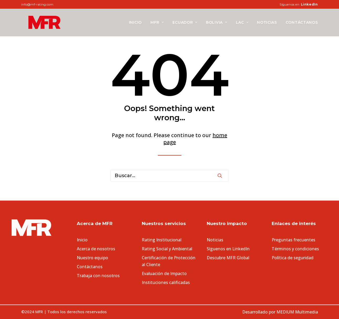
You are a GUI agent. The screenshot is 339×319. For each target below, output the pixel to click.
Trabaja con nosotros (98, 275)
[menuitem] (298, 4)
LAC (242, 22)
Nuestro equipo (92, 258)
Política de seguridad (292, 258)
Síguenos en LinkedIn (228, 249)
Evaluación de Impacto (164, 273)
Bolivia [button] (216, 22)
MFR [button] (157, 22)
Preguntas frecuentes (293, 240)
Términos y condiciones (295, 249)
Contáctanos (302, 22)
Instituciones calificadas (166, 282)
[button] (220, 175)
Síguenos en (299, 4)
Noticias (267, 22)
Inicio (135, 22)
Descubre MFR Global (228, 258)
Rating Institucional (161, 240)
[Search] (169, 176)
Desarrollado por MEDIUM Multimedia (280, 312)
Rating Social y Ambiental (167, 249)
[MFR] (37, 22)
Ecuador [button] (185, 22)
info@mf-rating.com (37, 4)
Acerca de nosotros (96, 249)
